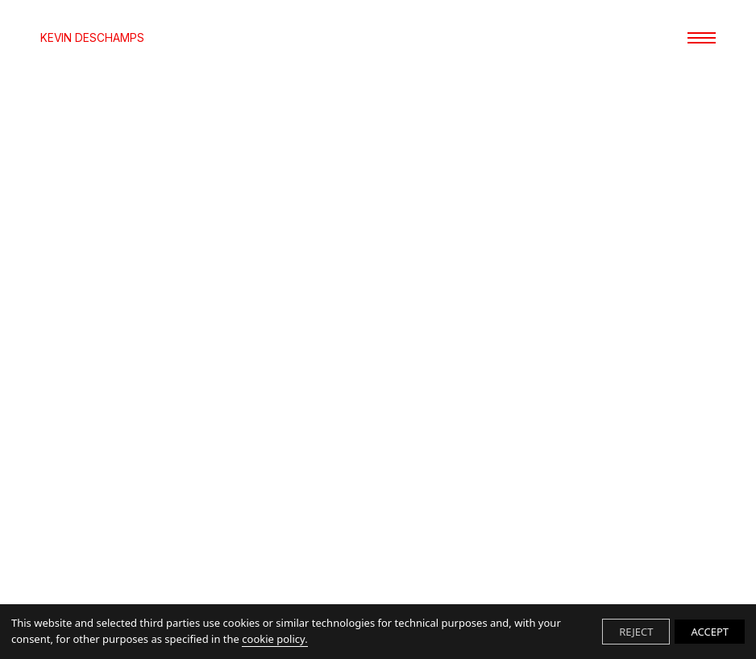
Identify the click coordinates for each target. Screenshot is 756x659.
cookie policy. (274, 639)
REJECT (636, 631)
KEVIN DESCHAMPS (92, 38)
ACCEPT (710, 631)
